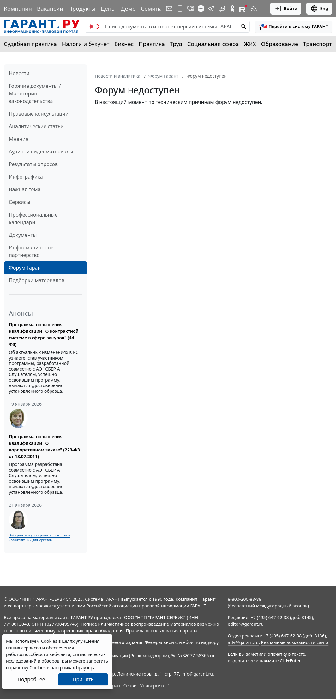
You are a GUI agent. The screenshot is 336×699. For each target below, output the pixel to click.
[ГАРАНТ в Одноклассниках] (232, 8)
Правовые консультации (39, 113)
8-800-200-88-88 (244, 599)
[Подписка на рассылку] (169, 8)
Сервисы (19, 202)
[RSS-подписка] (254, 8)
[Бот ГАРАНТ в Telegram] (221, 8)
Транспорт (317, 44)
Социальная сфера (213, 44)
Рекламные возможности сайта (295, 642)
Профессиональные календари (33, 218)
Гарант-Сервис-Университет (137, 686)
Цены (108, 8)
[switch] (94, 26)
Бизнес (124, 44)
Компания (18, 8)
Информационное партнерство (31, 251)
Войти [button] (285, 8)
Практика (152, 44)
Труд (176, 44)
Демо (128, 8)
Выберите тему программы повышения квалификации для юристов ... (39, 537)
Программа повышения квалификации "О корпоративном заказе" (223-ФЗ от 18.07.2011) (44, 446)
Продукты (81, 8)
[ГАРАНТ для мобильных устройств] (180, 8)
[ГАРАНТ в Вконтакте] (191, 8)
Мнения (18, 138)
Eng (319, 8)
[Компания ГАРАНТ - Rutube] (243, 8)
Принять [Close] (83, 679)
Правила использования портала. (162, 631)
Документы (23, 234)
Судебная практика (30, 44)
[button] (293, 27)
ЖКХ (250, 44)
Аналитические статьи (36, 126)
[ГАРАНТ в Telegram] (211, 8)
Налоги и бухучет (86, 44)
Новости (19, 73)
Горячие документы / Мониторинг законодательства (35, 93)
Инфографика (26, 176)
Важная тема (25, 189)
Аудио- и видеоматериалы (41, 151)
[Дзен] (201, 8)
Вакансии (50, 8)
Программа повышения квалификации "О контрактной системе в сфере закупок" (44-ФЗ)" (44, 334)
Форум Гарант (26, 267)
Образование (279, 44)
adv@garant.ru (243, 642)
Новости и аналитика (117, 76)
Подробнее (31, 679)
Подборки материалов (36, 280)
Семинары (155, 8)
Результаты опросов (33, 164)
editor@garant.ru (246, 624)
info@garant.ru (197, 674)
